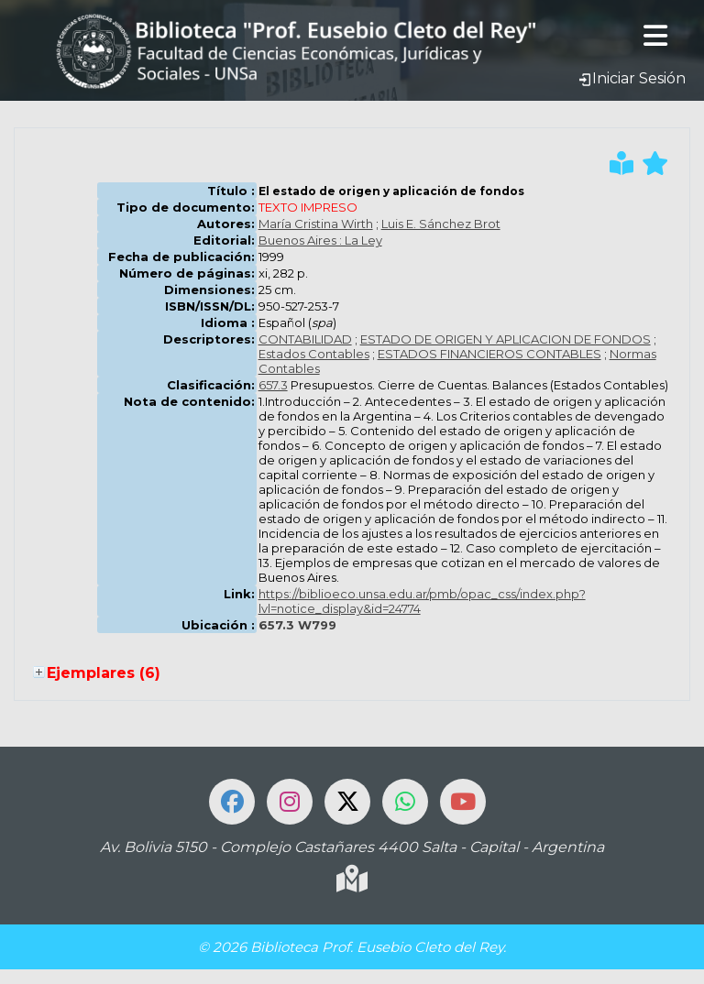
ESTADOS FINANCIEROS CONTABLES (489, 353)
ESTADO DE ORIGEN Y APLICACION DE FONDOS (505, 339)
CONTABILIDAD (305, 339)
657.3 (273, 384)
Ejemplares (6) (103, 673)
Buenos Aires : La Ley (320, 240)
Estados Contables (313, 353)
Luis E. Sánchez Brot (440, 223)
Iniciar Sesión (632, 78)
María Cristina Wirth (315, 223)
